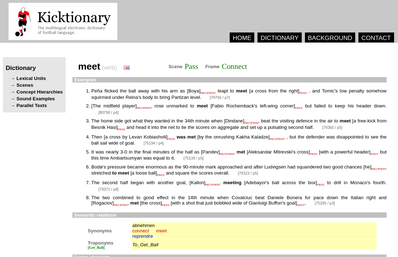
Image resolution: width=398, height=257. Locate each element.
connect (140, 230)
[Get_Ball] (96, 248)
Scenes (24, 85)
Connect (234, 66)
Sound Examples (35, 98)
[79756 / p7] (220, 97)
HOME (242, 37)
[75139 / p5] (194, 158)
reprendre (142, 236)
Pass (191, 66)
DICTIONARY (280, 37)
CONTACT (376, 37)
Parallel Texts (31, 105)
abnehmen (143, 225)
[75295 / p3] (325, 203)
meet (161, 230)
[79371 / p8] (108, 189)
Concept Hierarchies (39, 92)
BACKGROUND (330, 37)
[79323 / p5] (248, 173)
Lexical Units (31, 78)
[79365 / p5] (332, 127)
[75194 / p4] (154, 143)
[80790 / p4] (108, 112)
